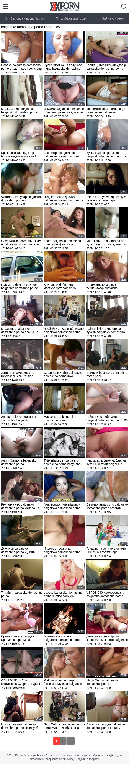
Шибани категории (71, 18)
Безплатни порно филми (25, 18)
